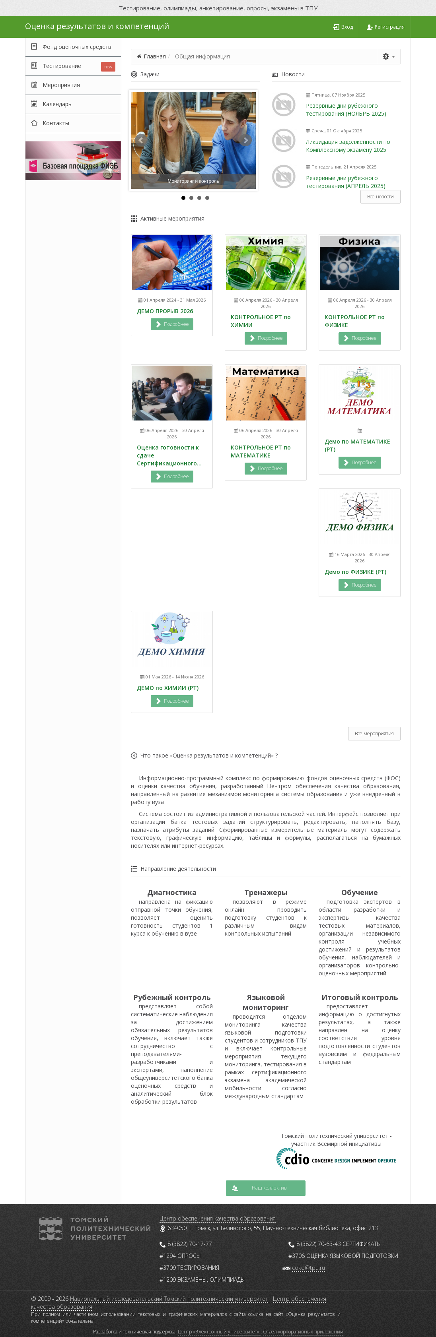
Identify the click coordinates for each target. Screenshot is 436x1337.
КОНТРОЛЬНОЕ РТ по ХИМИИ (261, 321)
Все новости (380, 196)
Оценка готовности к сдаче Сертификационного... (169, 455)
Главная (155, 56)
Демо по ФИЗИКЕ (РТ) (355, 571)
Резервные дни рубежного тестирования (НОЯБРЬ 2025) (346, 109)
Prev (141, 140)
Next (245, 140)
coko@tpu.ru (308, 1267)
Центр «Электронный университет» (219, 1331)
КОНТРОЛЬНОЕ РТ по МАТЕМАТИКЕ (261, 451)
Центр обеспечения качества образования (218, 1218)
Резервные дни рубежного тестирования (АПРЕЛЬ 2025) (345, 182)
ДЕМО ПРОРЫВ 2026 (165, 311)
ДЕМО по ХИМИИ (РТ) (168, 688)
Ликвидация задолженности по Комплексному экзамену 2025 (348, 145)
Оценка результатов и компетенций (97, 26)
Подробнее (172, 324)
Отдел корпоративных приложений (303, 1331)
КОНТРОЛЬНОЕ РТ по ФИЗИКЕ (355, 321)
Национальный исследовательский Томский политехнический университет (169, 1298)
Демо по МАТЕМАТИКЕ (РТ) (357, 445)
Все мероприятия (374, 733)
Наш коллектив (259, 1187)
